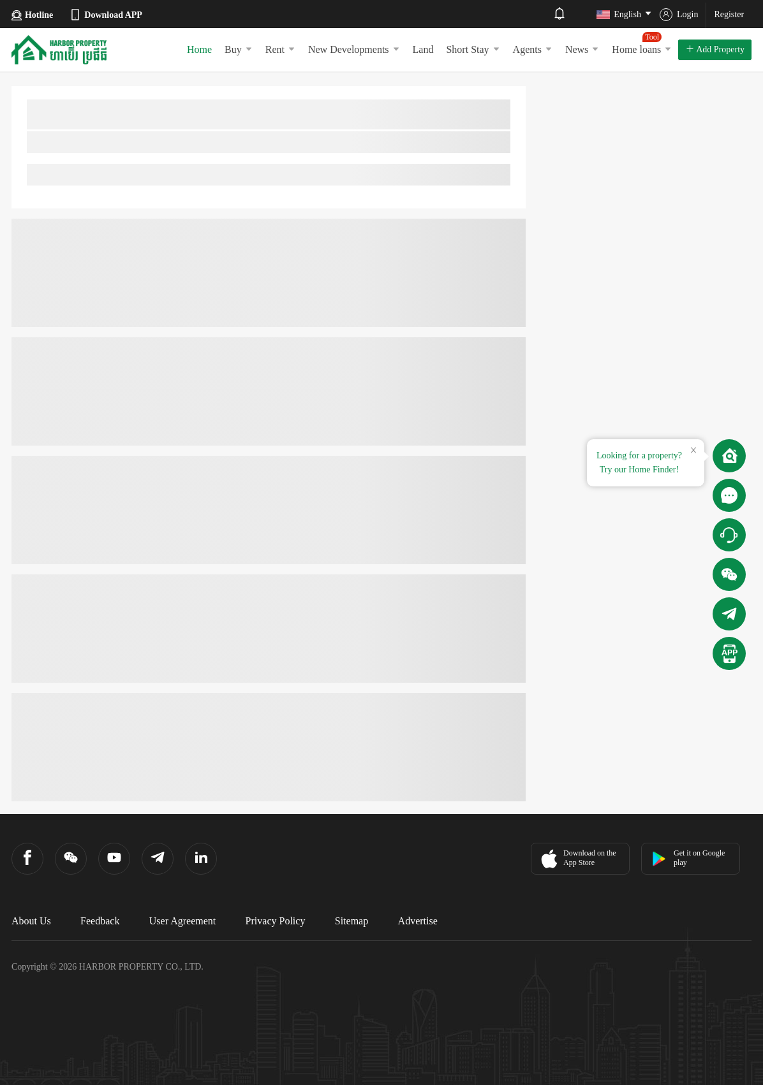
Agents (532, 49)
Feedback (99, 920)
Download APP (105, 14)
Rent (280, 49)
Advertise (418, 920)
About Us (31, 920)
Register (729, 14)
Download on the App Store (577, 858)
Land (423, 49)
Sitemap (351, 920)
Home (199, 49)
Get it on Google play (688, 857)
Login (679, 14)
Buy (239, 49)
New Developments (354, 49)
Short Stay (473, 49)
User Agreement (182, 920)
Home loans (642, 43)
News (582, 49)
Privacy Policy (276, 920)
